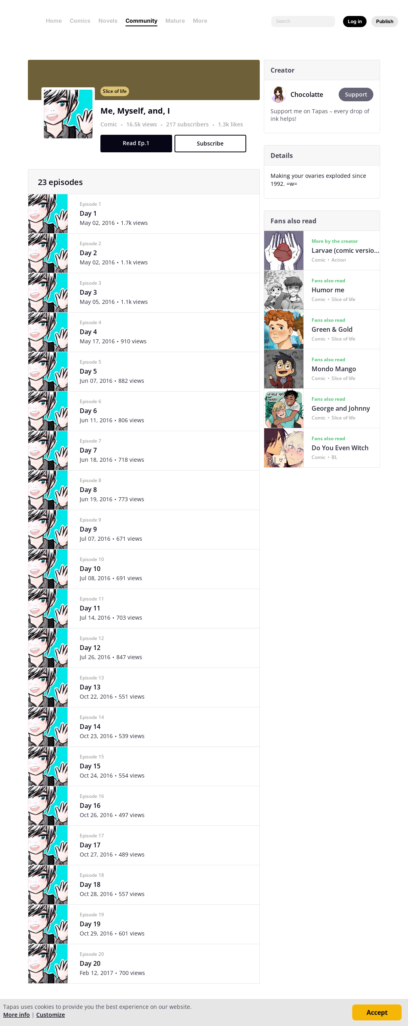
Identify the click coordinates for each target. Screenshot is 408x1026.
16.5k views (144, 129)
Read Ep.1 (138, 148)
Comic (110, 129)
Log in (355, 21)
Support (360, 94)
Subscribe (212, 148)
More (202, 20)
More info (16, 1014)
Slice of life (117, 96)
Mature (175, 20)
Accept (377, 1012)
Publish (384, 21)
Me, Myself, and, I (137, 115)
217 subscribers (190, 129)
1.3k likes (232, 129)
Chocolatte (308, 94)
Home (54, 20)
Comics (80, 20)
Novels (108, 20)
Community (141, 20)
